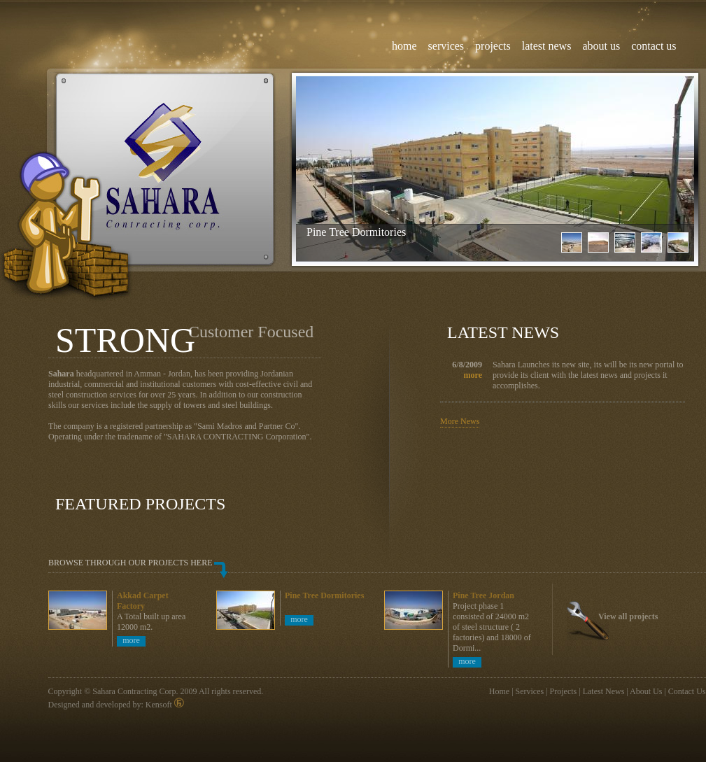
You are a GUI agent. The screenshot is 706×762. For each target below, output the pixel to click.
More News (459, 421)
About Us (646, 691)
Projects (563, 691)
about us (601, 46)
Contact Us (687, 691)
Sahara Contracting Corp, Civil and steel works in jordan (164, 169)
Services (530, 691)
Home (499, 691)
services (446, 46)
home (404, 46)
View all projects (628, 616)
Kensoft (165, 705)
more (473, 375)
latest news (547, 46)
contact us (653, 46)
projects (493, 46)
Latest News (604, 691)
